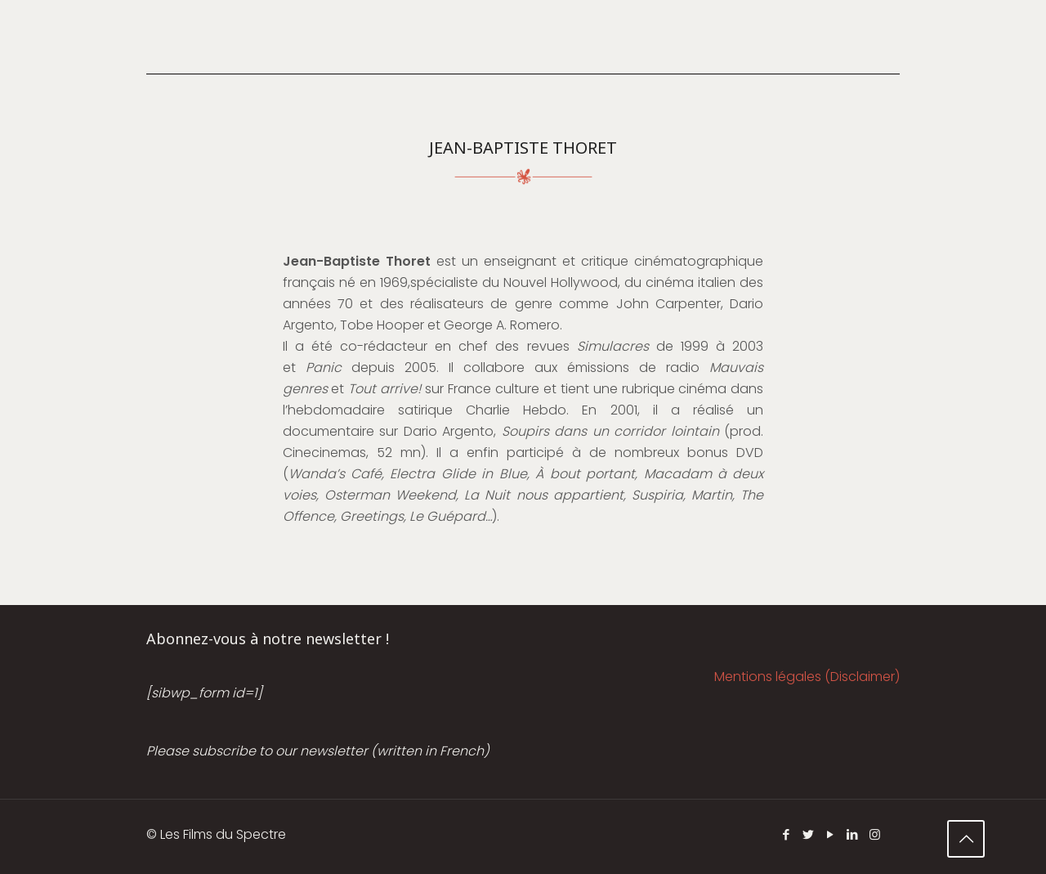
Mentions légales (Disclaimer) (807, 676)
